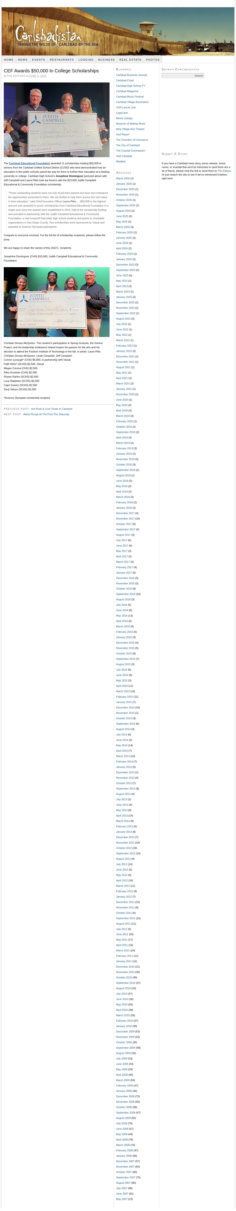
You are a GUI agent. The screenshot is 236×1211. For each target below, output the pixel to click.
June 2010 (122, 999)
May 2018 (121, 486)
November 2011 (125, 907)
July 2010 (121, 993)
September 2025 (125, 205)
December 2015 (125, 642)
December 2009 (125, 1031)
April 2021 (122, 378)
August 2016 (123, 599)
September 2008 (125, 1112)
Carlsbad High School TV (130, 85)
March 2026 (123, 178)
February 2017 (124, 567)
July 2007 (121, 1188)
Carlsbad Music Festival (130, 96)
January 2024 (124, 259)
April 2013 (122, 815)
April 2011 (122, 945)
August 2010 (123, 988)
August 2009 (123, 1053)
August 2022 (123, 318)
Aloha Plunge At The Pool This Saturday (46, 414)
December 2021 (125, 356)
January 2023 (124, 297)
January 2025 (124, 237)
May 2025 (121, 221)
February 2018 (124, 502)
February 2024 (124, 253)
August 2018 (123, 475)
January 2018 (124, 507)
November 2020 (125, 394)
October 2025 (124, 200)
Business (106, 59)
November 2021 (125, 361)
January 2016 (124, 637)
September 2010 (125, 982)
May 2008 (121, 1134)
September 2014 (125, 723)
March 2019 (123, 442)
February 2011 (124, 955)
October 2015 (124, 653)
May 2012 (121, 875)
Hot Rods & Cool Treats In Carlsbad (51, 408)
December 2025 (125, 189)
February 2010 (124, 1020)
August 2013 (123, 794)
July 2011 (121, 929)
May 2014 (121, 745)
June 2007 (122, 1193)
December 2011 (125, 902)
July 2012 (121, 864)
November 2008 (125, 1101)
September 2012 (125, 853)
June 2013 (122, 804)
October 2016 (124, 588)
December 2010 (125, 966)
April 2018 (122, 491)
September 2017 (125, 529)
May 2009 (121, 1069)
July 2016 (121, 604)
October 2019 (124, 426)
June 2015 (122, 675)
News (23, 59)
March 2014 (123, 756)
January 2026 (124, 183)
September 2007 (125, 1177)
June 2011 (122, 934)
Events (38, 59)
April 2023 (122, 286)
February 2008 (124, 1150)
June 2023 (122, 275)
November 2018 (125, 459)
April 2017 (122, 556)
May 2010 (121, 1004)
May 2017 (121, 551)
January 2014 (124, 767)
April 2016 (122, 621)
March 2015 (123, 691)
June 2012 (122, 869)
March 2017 (123, 561)
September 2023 (125, 270)
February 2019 (124, 448)
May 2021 (121, 372)
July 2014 (121, 734)
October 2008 (124, 1107)
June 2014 (122, 739)
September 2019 (125, 432)
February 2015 (124, 696)
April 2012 (122, 880)
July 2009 (121, 1058)
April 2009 (122, 1074)
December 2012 (125, 837)
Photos (153, 59)
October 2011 (124, 912)
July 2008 (121, 1123)
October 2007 (124, 1172)
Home (9, 59)
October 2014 (124, 718)
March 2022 (123, 340)
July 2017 (121, 540)
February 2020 (124, 421)
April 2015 (122, 685)
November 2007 (125, 1166)
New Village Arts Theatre (130, 129)
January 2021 (124, 388)
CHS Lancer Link (126, 107)
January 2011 (124, 961)
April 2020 (122, 410)
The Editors (224, 170)
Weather (121, 161)
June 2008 (122, 1128)
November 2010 (125, 972)
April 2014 (122, 750)
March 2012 (123, 885)
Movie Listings (124, 118)
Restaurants (62, 59)
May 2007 (121, 1199)
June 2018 (122, 480)
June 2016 (122, 610)
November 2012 (125, 842)
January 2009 (124, 1091)
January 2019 (124, 453)
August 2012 (123, 858)
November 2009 (125, 1036)
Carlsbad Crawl (125, 80)
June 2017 (122, 545)
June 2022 (122, 329)
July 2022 (121, 324)
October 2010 (124, 977)
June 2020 (122, 399)
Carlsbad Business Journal (131, 75)
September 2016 (125, 594)
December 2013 (125, 772)
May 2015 (121, 680)
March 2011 (123, 950)
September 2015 (125, 658)
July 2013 (121, 799)
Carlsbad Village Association (132, 102)
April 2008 (122, 1139)
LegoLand (122, 112)
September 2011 (125, 918)
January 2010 (124, 1026)
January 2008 (124, 1155)
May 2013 (121, 810)
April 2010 (122, 1009)
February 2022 (124, 345)
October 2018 (124, 464)
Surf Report (122, 134)
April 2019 (122, 437)
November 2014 (125, 712)
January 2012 (124, 896)
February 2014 (124, 761)
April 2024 (122, 248)
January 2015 (124, 702)
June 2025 (122, 216)
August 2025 (123, 210)
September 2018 (125, 470)
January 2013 (124, 831)
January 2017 (124, 572)
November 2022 (125, 307)
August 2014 (123, 729)
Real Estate (130, 59)
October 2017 (124, 524)
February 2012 (124, 891)
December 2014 (125, 707)
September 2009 (125, 1047)
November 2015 (125, 648)
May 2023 (121, 280)
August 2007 (123, 1182)
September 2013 (125, 788)
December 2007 (125, 1161)
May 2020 (121, 405)
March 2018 (123, 497)
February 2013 (124, 826)
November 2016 (125, 583)
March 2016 (123, 626)
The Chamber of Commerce (132, 139)
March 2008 (123, 1145)
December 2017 (125, 513)
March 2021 (123, 383)
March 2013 (123, 821)
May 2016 (121, 615)
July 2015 (121, 669)
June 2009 (122, 1064)
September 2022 (125, 313)
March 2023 (123, 291)
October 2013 (124, 783)
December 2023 (125, 264)
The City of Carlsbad (128, 145)
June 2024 (122, 243)
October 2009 (124, 1042)
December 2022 (125, 302)
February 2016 (124, 631)
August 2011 (123, 923)
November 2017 (125, 518)
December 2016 (125, 578)
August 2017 (123, 534)
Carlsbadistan (118, 27)
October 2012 (124, 848)
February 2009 (124, 1085)
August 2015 (123, 664)
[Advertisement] (197, 115)
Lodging (86, 59)
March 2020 (123, 415)
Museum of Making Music (131, 123)
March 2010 (123, 1015)
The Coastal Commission (130, 150)
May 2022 (121, 334)
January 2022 (124, 351)
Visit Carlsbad (124, 156)
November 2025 (125, 194)
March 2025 (123, 227)
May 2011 (121, 939)
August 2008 (123, 1118)
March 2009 (123, 1080)
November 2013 (125, 777)
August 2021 (123, 367)
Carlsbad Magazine (127, 91)
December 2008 (125, 1096)
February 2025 (124, 232)
